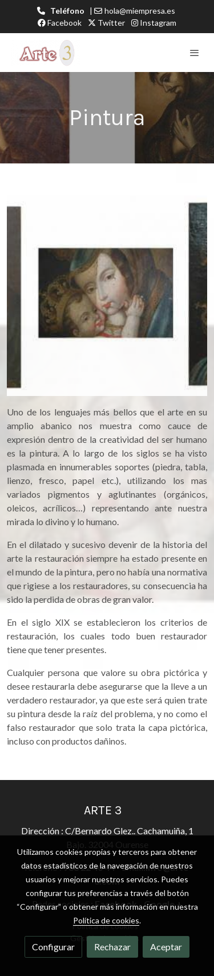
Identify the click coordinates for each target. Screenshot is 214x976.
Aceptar (166, 946)
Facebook (60, 22)
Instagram (153, 22)
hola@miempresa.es (139, 10)
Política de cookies (106, 920)
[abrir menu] (194, 52)
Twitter (106, 22)
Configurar (53, 946)
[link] (45, 52)
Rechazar (112, 946)
